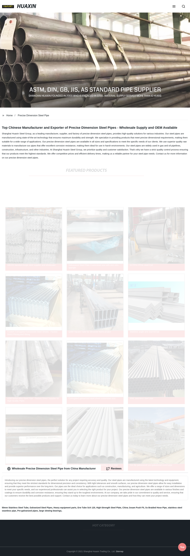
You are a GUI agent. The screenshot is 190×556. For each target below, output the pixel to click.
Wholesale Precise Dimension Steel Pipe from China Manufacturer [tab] (51, 468)
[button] (174, 7)
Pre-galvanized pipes (27, 511)
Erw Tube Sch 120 (86, 507)
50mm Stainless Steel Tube (15, 507)
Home (9, 115)
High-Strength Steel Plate (108, 507)
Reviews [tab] (114, 468)
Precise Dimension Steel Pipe (33, 115)
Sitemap (119, 551)
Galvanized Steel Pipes (41, 507)
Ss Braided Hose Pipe (156, 507)
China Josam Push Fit (133, 507)
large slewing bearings (50, 511)
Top (182, 547)
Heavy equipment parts (64, 507)
